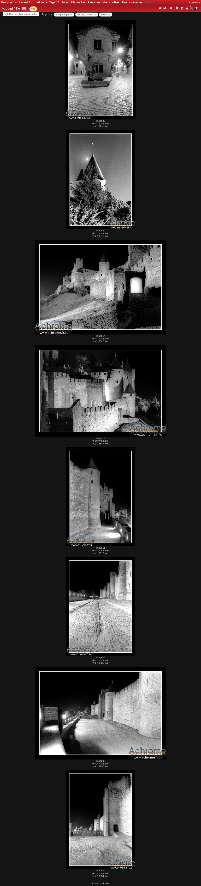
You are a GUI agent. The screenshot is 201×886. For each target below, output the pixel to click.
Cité (33, 9)
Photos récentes (132, 2)
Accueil (7, 8)
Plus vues (94, 2)
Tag (18, 8)
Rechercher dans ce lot (23, 14)
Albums (42, 2)
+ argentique (64, 14)
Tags (52, 2)
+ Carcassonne (86, 14)
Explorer (62, 2)
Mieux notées (110, 2)
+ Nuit (105, 14)
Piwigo (106, 883)
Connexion (194, 2)
